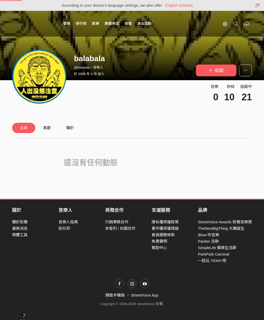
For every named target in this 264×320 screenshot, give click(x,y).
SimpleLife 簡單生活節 (217, 247)
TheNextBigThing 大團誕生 (221, 228)
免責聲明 (159, 241)
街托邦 (64, 228)
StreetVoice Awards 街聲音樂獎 (225, 222)
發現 (66, 24)
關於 (70, 128)
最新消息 (20, 228)
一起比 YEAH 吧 (212, 260)
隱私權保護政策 (165, 222)
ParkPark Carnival (213, 254)
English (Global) (179, 5)
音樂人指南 (68, 222)
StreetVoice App (145, 295)
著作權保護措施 (165, 228)
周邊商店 (112, 23)
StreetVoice (33, 23)
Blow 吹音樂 (208, 235)
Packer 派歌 (208, 241)
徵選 (128, 24)
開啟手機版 (115, 295)
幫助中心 (159, 247)
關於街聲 (20, 222)
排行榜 (81, 24)
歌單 (95, 24)
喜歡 (47, 128)
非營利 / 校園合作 (120, 228)
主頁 (24, 128)
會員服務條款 (163, 235)
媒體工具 (20, 235)
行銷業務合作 (116, 222)
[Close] (258, 5)
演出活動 (144, 24)
